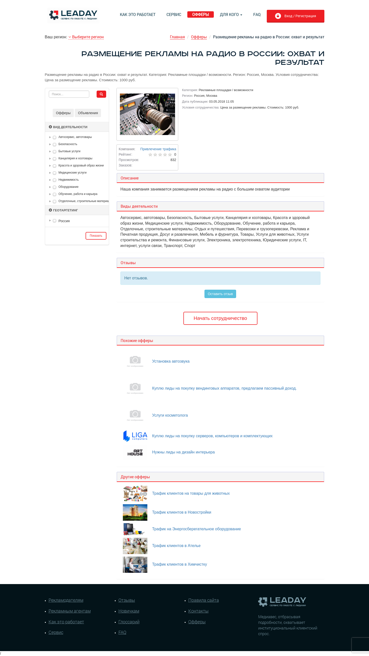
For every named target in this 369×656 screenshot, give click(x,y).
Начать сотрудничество (220, 318)
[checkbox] (54, 137)
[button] (51, 137)
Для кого (231, 14)
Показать (96, 235)
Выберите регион (86, 36)
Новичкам (128, 611)
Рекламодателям (66, 600)
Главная (177, 36)
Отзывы (126, 600)
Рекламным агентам (70, 611)
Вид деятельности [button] (68, 127)
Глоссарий (129, 622)
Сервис (173, 14)
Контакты (198, 611)
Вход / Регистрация (295, 16)
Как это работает (137, 14)
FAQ (257, 14)
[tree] (77, 221)
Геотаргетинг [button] (63, 210)
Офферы (200, 14)
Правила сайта (203, 600)
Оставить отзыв (220, 294)
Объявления (88, 113)
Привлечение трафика (158, 149)
